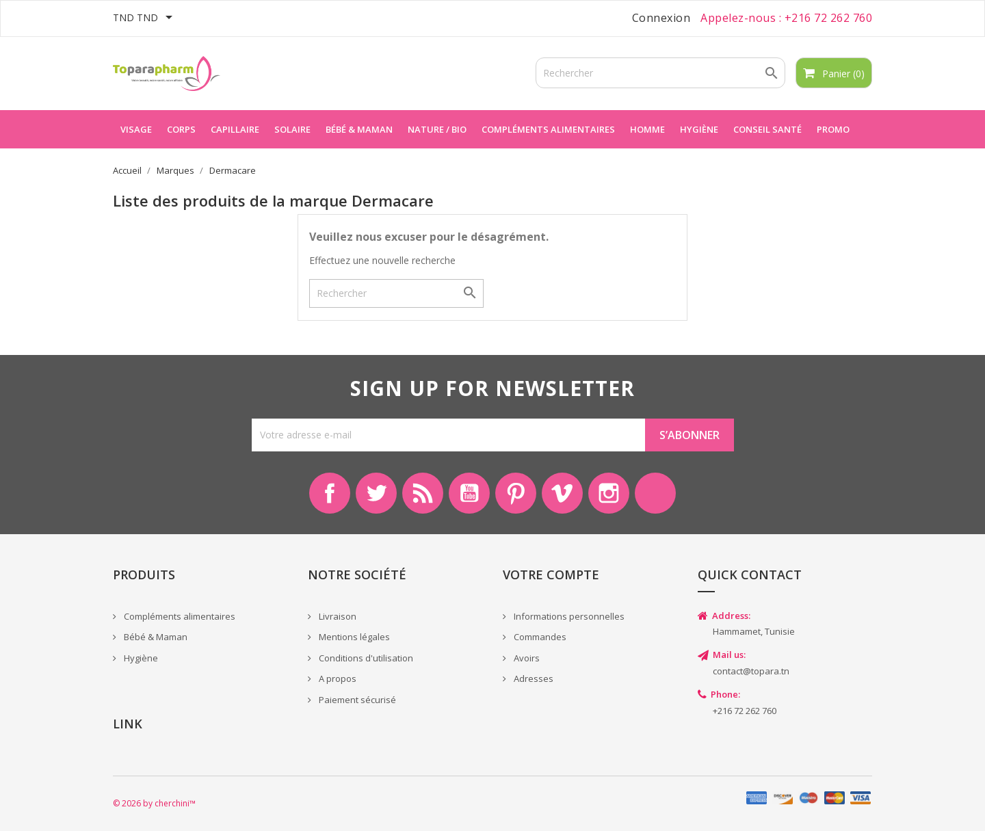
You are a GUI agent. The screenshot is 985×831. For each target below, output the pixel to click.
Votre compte (551, 574)
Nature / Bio (437, 129)
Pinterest (515, 493)
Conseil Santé (767, 129)
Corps (181, 129)
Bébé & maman (359, 129)
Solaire (292, 129)
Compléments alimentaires (548, 129)
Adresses (532, 678)
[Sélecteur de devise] (145, 18)
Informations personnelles (568, 616)
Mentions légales (353, 637)
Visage (136, 129)
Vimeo (562, 493)
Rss (422, 493)
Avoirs (526, 658)
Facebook (329, 493)
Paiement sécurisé (356, 700)
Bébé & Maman (154, 637)
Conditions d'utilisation (365, 658)
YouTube (469, 493)
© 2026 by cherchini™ (154, 803)
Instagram (608, 493)
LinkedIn (655, 493)
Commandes (539, 637)
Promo (833, 129)
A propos (336, 678)
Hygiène (699, 129)
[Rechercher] (660, 72)
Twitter (376, 493)
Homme (647, 129)
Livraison (336, 616)
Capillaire (235, 129)
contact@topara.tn (751, 671)
